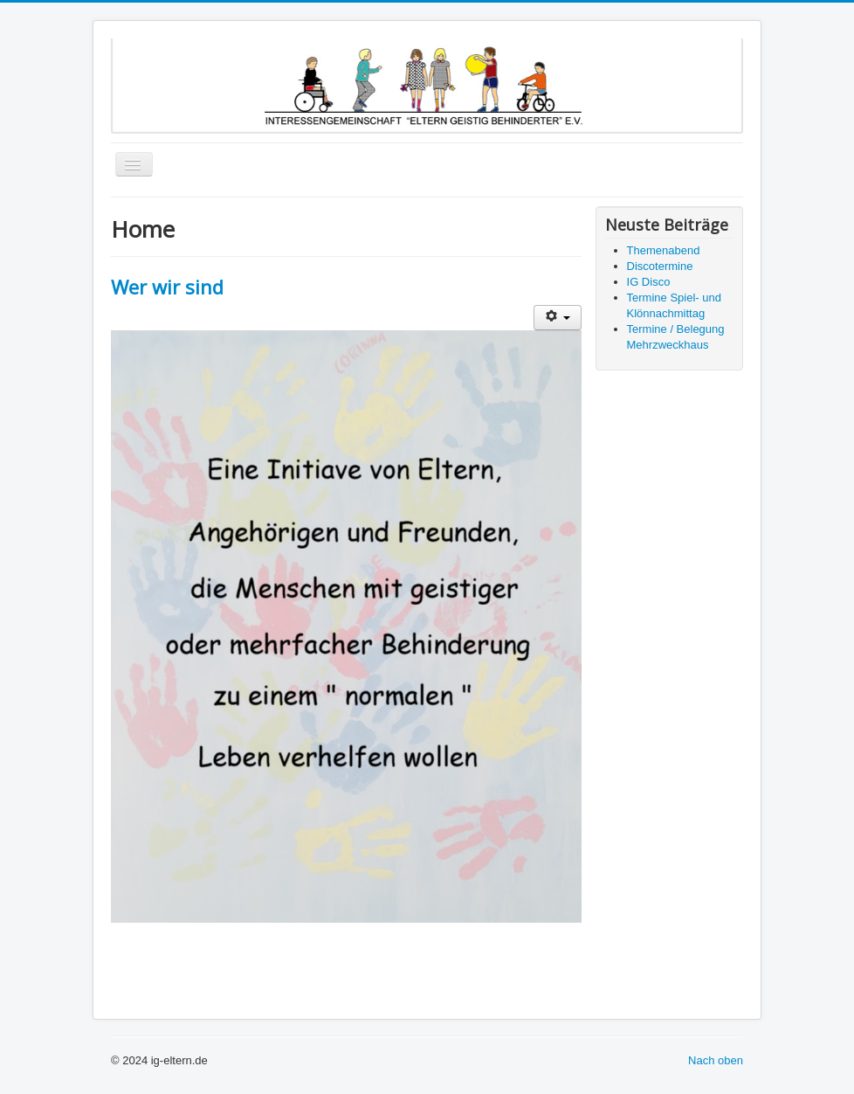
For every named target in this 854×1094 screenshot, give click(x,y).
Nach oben (715, 1060)
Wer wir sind (167, 287)
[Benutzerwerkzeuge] (558, 317)
